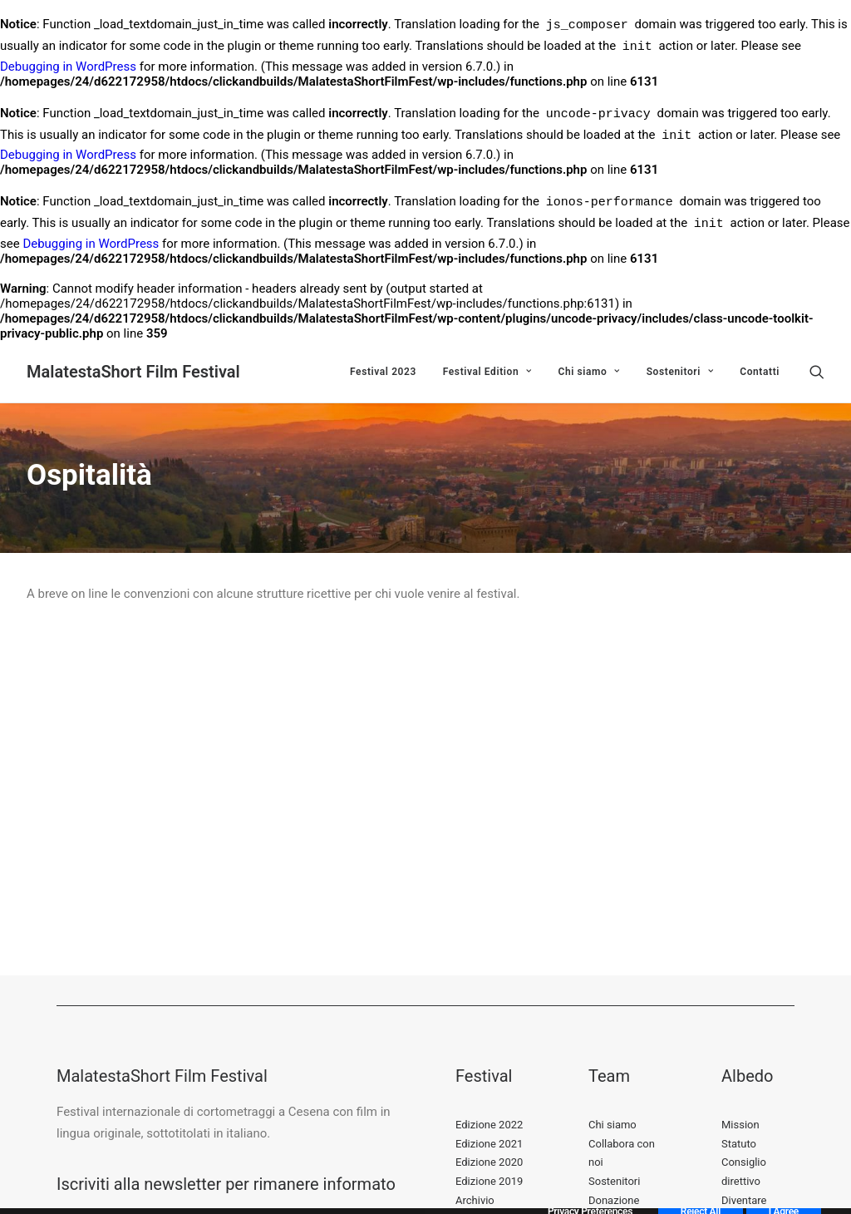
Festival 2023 (383, 372)
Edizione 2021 (489, 1144)
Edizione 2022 (489, 1124)
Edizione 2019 (489, 1181)
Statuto (738, 1144)
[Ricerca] (816, 371)
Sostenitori (680, 372)
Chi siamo (588, 372)
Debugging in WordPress (68, 66)
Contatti (760, 372)
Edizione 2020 (489, 1162)
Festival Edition (487, 372)
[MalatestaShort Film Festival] (133, 371)
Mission (740, 1124)
